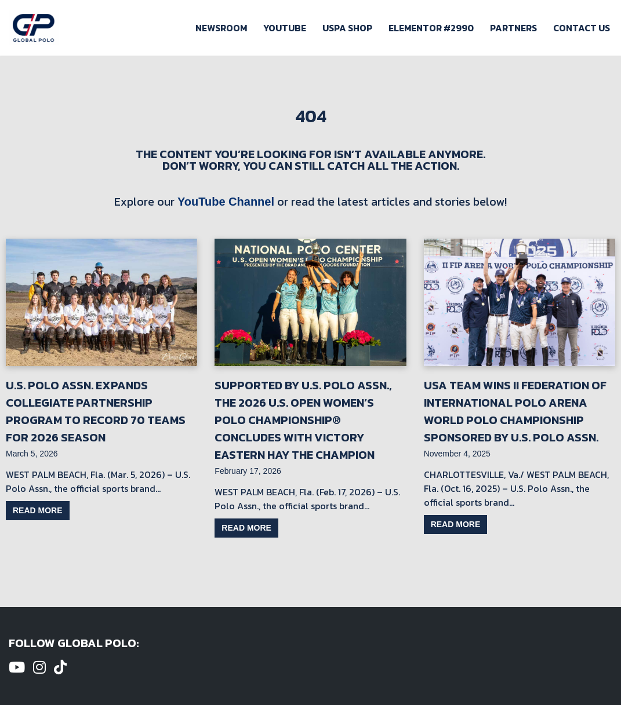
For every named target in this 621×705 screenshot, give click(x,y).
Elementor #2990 (431, 28)
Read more (38, 510)
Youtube (284, 28)
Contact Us (581, 28)
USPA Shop (347, 28)
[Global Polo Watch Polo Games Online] (34, 27)
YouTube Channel (225, 201)
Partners (513, 28)
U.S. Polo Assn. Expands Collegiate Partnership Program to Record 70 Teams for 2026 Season (96, 411)
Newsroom (221, 28)
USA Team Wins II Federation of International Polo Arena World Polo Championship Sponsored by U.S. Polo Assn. (515, 411)
